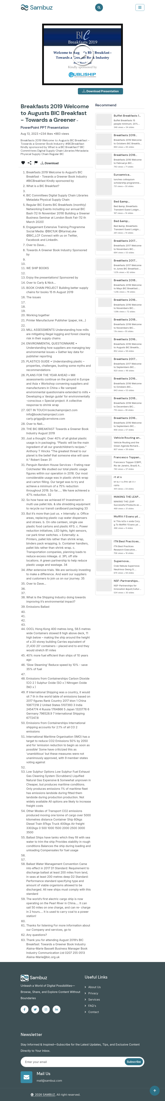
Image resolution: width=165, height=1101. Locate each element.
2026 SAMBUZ (43, 1094)
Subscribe (134, 1061)
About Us (93, 987)
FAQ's (90, 1006)
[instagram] (46, 1009)
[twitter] (35, 1009)
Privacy (91, 993)
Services (92, 999)
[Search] (99, 7)
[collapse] (139, 7)
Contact (92, 1012)
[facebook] (24, 1009)
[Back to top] (155, 1091)
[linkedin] (56, 1009)
